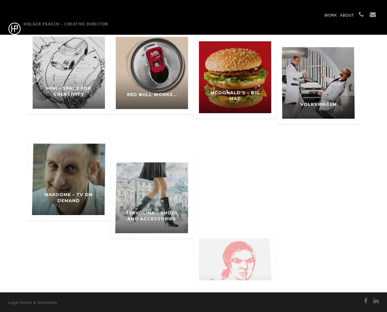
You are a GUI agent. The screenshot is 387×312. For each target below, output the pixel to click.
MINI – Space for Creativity (68, 95)
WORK (330, 15)
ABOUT (347, 15)
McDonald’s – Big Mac (235, 111)
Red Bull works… (152, 102)
